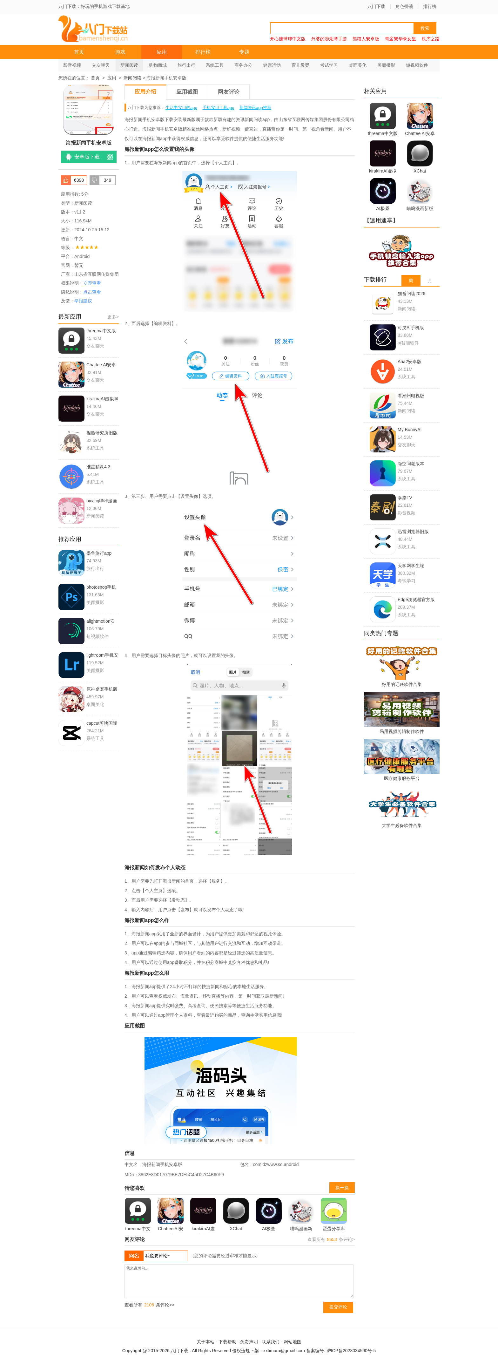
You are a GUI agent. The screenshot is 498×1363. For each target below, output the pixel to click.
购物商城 (158, 65)
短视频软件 (417, 65)
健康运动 (272, 65)
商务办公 (243, 65)
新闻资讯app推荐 (255, 107)
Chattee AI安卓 (171, 1215)
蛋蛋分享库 (334, 1214)
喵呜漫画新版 (301, 1215)
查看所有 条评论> (331, 1239)
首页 (79, 52)
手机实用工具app (218, 107)
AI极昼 (269, 1214)
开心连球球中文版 (288, 38)
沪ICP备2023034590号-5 (351, 1350)
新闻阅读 (129, 65)
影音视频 (72, 65)
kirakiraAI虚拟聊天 (203, 1215)
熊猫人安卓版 (366, 38)
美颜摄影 (386, 65)
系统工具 (215, 65)
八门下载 (376, 6)
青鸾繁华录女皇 (400, 38)
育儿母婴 (300, 65)
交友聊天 (101, 65)
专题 (244, 52)
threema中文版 (138, 1215)
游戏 (120, 52)
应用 (162, 52)
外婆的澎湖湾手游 (329, 38)
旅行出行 (186, 65)
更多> (113, 316)
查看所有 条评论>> (149, 1304)
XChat (236, 1214)
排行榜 (429, 6)
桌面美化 (358, 65)
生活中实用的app (181, 107)
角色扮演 (404, 6)
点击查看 (92, 292)
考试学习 (329, 65)
